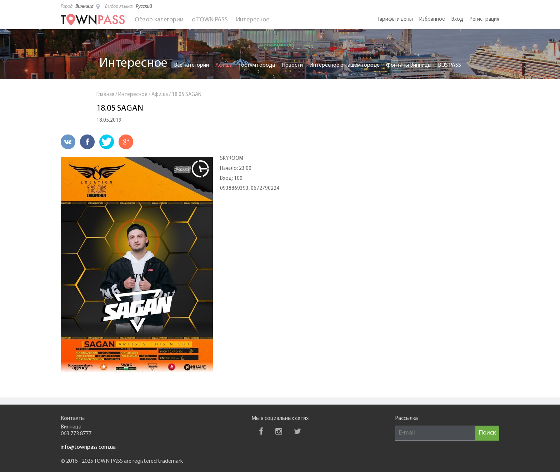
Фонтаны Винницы (408, 65)
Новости (292, 65)
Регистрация (484, 19)
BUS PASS (449, 65)
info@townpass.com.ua (88, 447)
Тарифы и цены (395, 19)
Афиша (223, 65)
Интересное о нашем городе (344, 65)
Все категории (191, 65)
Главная (105, 94)
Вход (457, 19)
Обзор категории (159, 19)
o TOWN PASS (210, 19)
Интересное (252, 19)
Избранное (432, 19)
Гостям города (257, 65)
